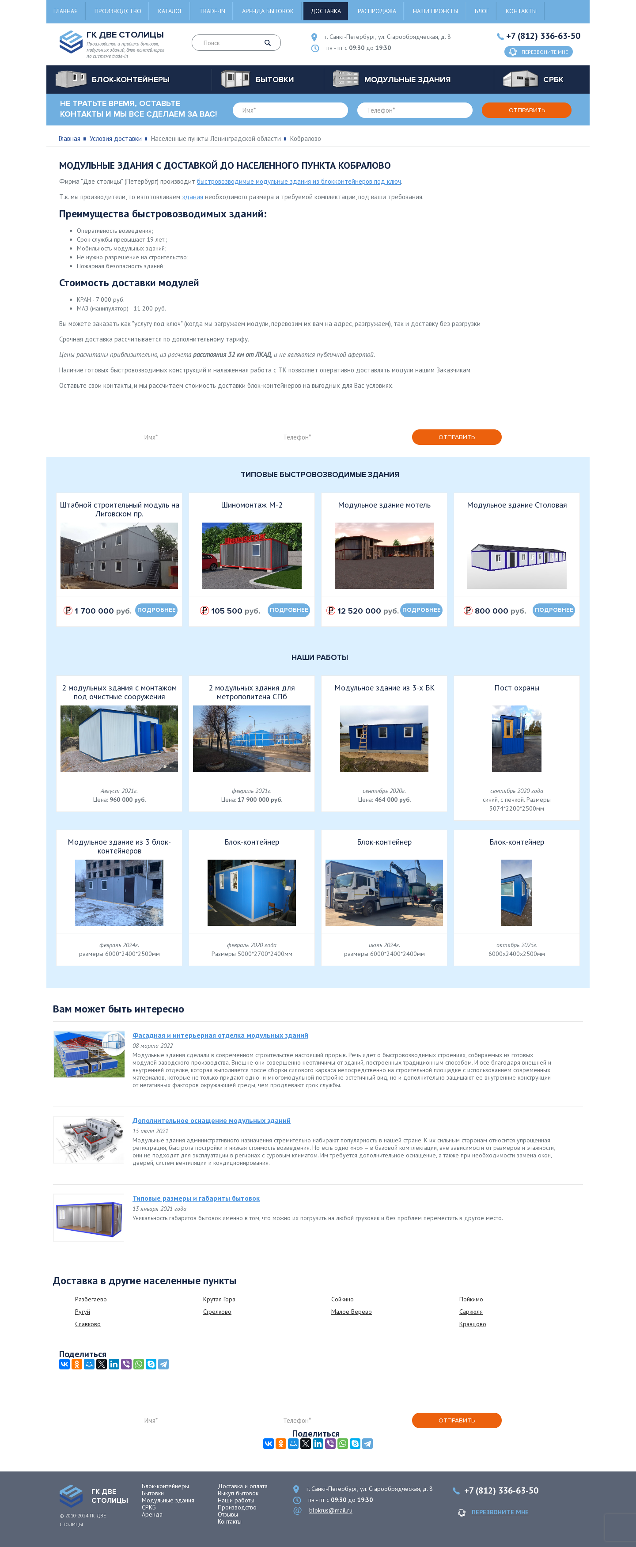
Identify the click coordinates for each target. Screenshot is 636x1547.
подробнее (156, 610)
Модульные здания (168, 1500)
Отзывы (228, 1514)
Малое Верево (351, 1312)
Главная (65, 11)
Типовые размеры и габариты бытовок (196, 1198)
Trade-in (212, 11)
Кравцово (472, 1324)
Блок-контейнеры (165, 1486)
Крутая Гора (219, 1299)
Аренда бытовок (268, 11)
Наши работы (236, 1500)
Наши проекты (435, 11)
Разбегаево (91, 1299)
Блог (482, 11)
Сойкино (342, 1299)
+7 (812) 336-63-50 (543, 36)
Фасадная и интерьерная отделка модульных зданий (220, 1035)
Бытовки (153, 1493)
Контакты (521, 11)
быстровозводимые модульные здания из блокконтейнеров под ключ (299, 181)
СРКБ (149, 1507)
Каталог (170, 11)
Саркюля (471, 1312)
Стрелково (217, 1312)
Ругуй (82, 1312)
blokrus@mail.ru (330, 1510)
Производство (118, 11)
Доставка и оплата (243, 1486)
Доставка (325, 11)
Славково (88, 1324)
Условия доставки (116, 138)
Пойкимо (471, 1299)
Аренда (152, 1514)
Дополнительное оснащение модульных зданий (211, 1120)
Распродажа (377, 11)
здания (192, 197)
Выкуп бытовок (238, 1493)
